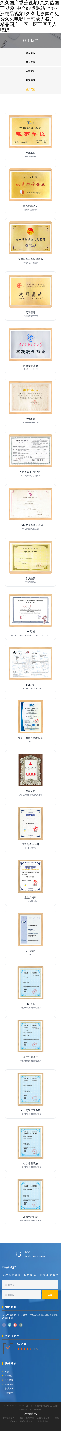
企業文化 (30, 71)
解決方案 (9, 1384)
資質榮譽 (30, 89)
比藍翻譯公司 (8, 1418)
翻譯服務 (9, 1388)
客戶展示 (9, 1376)
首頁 (7, 1371)
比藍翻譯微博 (26, 1421)
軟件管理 (9, 1380)
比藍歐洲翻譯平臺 (26, 1418)
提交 (50, 1294)
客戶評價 (21, 1343)
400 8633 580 (34, 1252)
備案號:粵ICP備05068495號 (30, 1409)
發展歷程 (30, 62)
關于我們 (9, 1392)
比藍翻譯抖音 (42, 1421)
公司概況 (30, 52)
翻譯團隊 (30, 80)
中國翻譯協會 (43, 1418)
